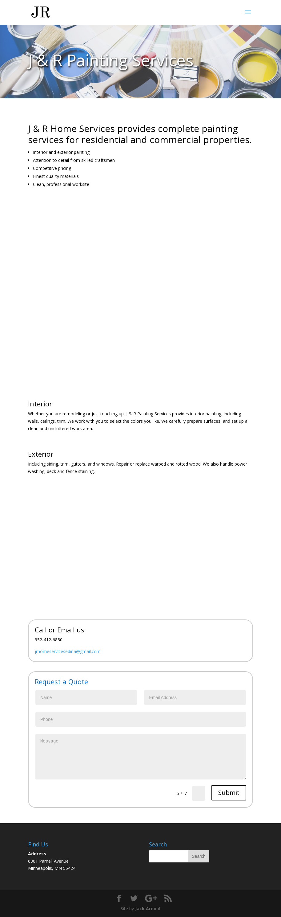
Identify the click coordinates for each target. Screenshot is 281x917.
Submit (228, 792)
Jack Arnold (147, 908)
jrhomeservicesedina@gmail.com (68, 651)
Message (140, 757)
